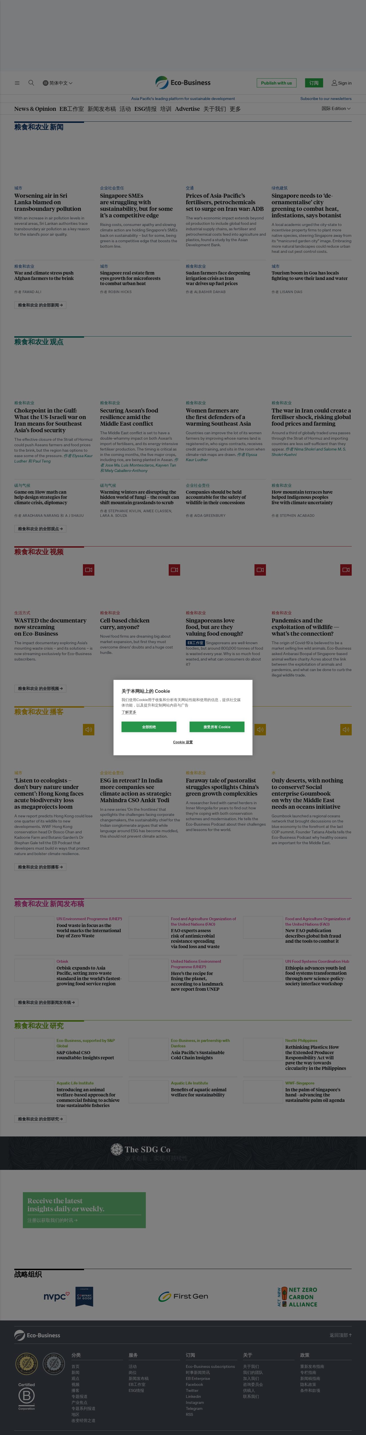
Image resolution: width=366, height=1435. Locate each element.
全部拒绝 (149, 727)
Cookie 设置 (183, 742)
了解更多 (129, 712)
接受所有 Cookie (217, 727)
